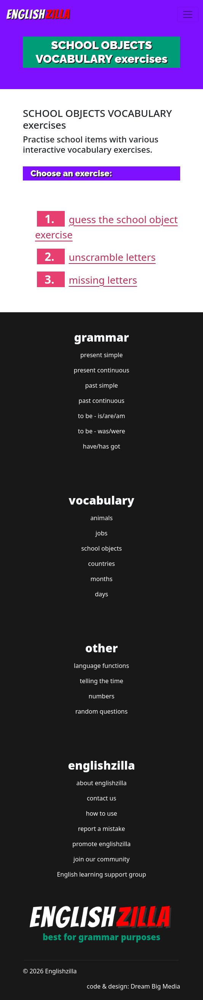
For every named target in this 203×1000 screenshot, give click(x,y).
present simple (101, 355)
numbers (102, 696)
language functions (101, 665)
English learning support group (101, 874)
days (101, 594)
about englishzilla (102, 783)
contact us (101, 798)
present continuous (101, 370)
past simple (101, 385)
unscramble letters (112, 257)
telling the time (101, 681)
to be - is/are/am (101, 416)
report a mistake (101, 828)
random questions (101, 711)
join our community (101, 859)
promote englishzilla (101, 844)
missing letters (103, 280)
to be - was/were (101, 431)
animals (101, 518)
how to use (101, 813)
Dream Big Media (155, 986)
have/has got (101, 446)
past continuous (101, 400)
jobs (101, 533)
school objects (101, 548)
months (102, 579)
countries (101, 563)
